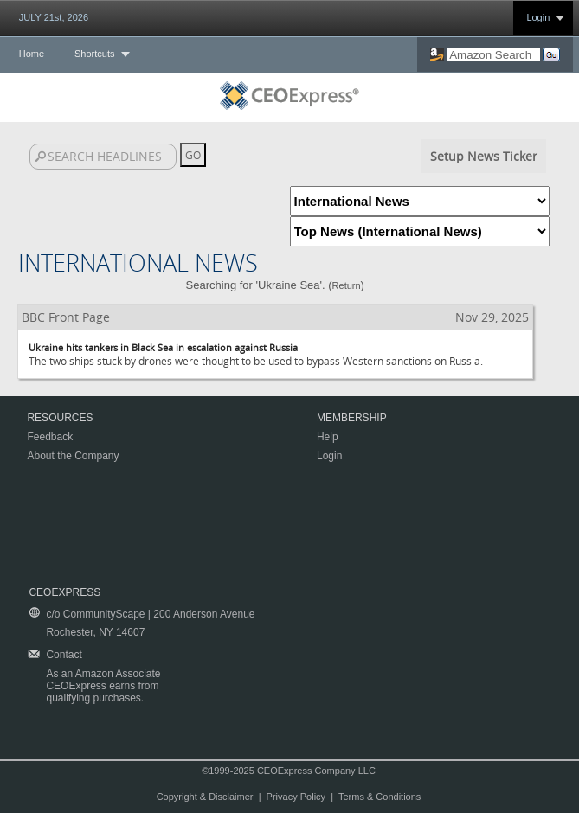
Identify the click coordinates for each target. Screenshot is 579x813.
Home (31, 53)
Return (346, 285)
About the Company (73, 456)
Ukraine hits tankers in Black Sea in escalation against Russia (163, 347)
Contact (63, 655)
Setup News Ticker (483, 156)
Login (538, 17)
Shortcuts (94, 53)
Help (327, 437)
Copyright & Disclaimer (205, 796)
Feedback (50, 437)
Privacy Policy (296, 796)
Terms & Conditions (379, 796)
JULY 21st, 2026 (53, 17)
